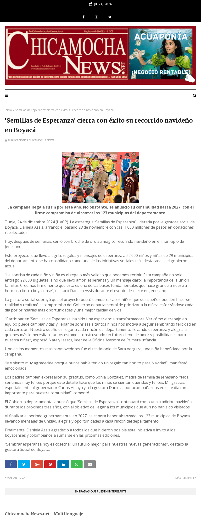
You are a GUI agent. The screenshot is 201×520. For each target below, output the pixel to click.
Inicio (8, 110)
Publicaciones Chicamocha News (31, 140)
